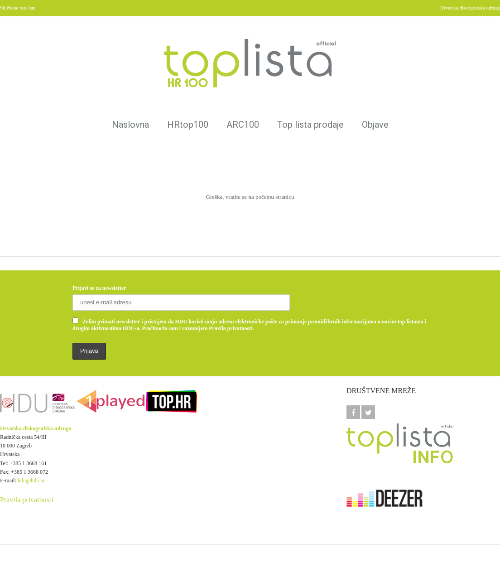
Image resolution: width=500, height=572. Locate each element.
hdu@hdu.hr (31, 480)
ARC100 (242, 124)
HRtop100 (187, 124)
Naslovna (130, 124)
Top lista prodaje (310, 124)
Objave (375, 124)
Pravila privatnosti (26, 500)
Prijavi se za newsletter (99, 288)
